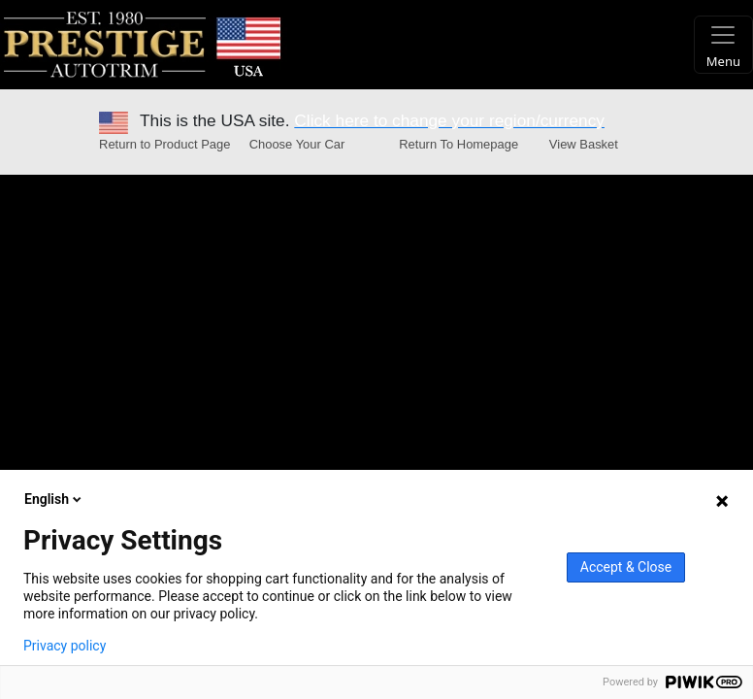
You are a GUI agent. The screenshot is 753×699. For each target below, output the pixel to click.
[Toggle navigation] (723, 45)
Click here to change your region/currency (449, 120)
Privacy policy (64, 645)
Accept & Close (625, 567)
